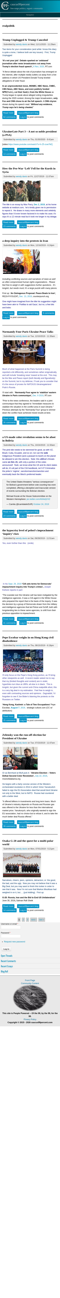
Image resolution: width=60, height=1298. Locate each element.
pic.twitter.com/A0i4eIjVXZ (38, 499)
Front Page (30, 980)
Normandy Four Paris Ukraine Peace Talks (27, 331)
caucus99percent (20, 4)
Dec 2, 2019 (39, 204)
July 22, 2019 (41, 776)
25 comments (9, 720)
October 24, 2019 (41, 504)
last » (41, 920)
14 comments (9, 910)
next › (33, 920)
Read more (8, 112)
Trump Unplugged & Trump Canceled (25, 39)
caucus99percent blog (28, 113)
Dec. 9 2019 (38, 395)
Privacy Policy (30, 1019)
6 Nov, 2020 (38, 66)
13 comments (9, 154)
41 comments (9, 623)
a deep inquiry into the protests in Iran (25, 240)
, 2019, (19, 708)
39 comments (9, 826)
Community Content (30, 983)
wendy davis (21, 44)
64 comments (9, 117)
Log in (23, 117)
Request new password (14, 942)
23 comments (9, 226)
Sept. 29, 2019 (14, 584)
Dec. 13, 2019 (25, 296)
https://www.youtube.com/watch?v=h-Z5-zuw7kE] (30, 144)
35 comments (9, 422)
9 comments (48, 313)
